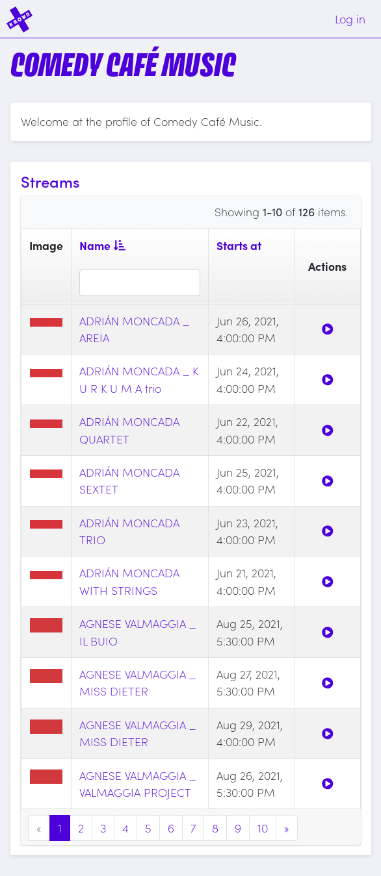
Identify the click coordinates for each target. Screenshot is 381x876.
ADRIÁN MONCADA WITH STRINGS (129, 580)
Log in (350, 18)
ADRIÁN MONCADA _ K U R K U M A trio (138, 378)
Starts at (239, 245)
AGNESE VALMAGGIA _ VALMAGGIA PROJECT (137, 783)
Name (102, 245)
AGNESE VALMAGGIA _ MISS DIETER (137, 682)
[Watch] (328, 329)
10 (262, 828)
